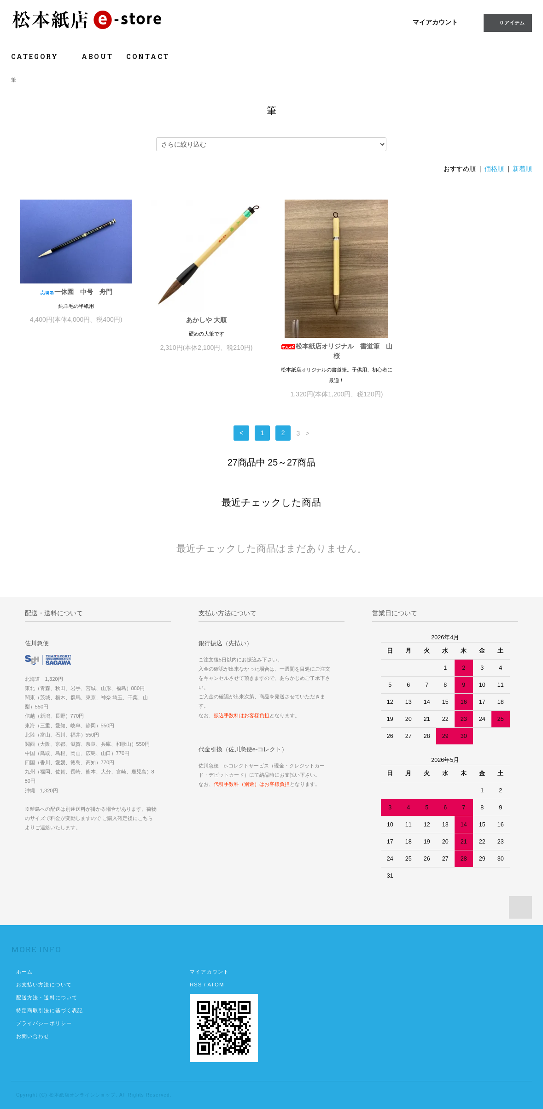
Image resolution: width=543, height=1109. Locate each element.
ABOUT (97, 56)
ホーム (24, 971)
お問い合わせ (33, 1036)
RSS (196, 984)
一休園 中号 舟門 (76, 291)
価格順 (494, 168)
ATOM (216, 984)
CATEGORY (40, 56)
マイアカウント (435, 22)
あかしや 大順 (206, 320)
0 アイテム (507, 22)
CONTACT (147, 56)
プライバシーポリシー (44, 1023)
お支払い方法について (44, 984)
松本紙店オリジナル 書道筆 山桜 (336, 351)
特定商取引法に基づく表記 (49, 1010)
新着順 (522, 168)
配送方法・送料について (46, 997)
